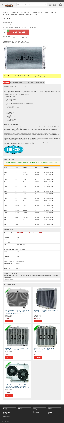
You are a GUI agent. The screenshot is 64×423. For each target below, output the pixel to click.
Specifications (22, 82)
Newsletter (50, 412)
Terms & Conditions (6, 419)
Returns (19, 409)
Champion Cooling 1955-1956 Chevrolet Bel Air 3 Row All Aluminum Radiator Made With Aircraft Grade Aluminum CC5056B (17, 312)
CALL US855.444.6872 (26, 42)
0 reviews (11, 38)
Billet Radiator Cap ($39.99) (9, 23)
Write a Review (17, 38)
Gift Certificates (36, 409)
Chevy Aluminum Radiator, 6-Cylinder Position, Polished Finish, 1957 (46, 311)
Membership (50, 413)
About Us (4, 415)
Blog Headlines (36, 412)
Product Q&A (31, 82)
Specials (34, 411)
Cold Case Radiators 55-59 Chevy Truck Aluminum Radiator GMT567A (44, 348)
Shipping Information (7, 411)
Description (6, 82)
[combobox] (32, 279)
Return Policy (5, 409)
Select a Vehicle (9, 76)
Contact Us (11, 0)
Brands (34, 408)
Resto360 (4, 408)
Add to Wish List (26, 38)
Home (4, 9)
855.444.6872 (5, 0)
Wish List (49, 411)
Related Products (40, 82)
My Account (50, 408)
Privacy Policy (5, 417)
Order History (50, 409)
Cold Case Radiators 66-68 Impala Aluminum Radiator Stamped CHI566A (16, 348)
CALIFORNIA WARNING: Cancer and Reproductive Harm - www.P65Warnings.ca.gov (31, 232)
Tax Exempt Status (6, 412)
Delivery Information (6, 416)
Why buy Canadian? (6, 413)
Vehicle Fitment (14, 82)
